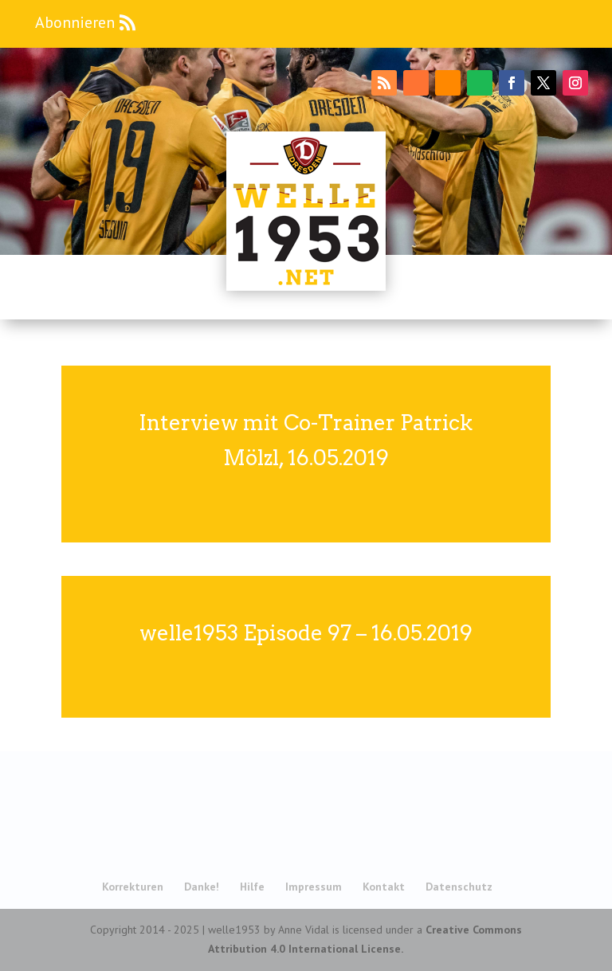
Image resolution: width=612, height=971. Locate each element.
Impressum (313, 886)
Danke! (201, 886)
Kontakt (384, 886)
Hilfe (252, 886)
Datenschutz (459, 886)
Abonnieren (75, 22)
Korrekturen (132, 886)
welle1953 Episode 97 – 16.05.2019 (306, 633)
